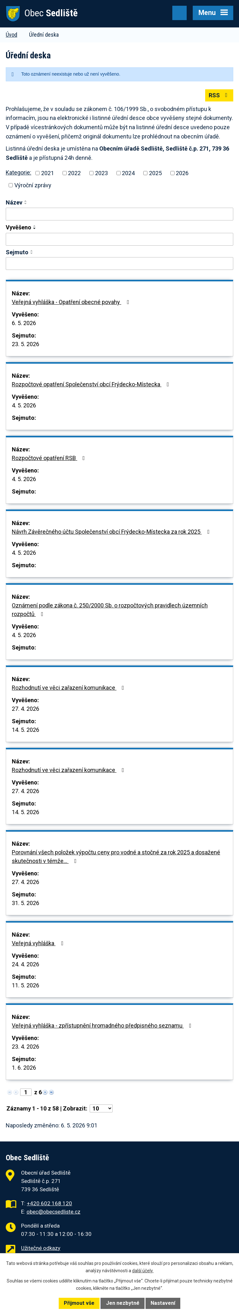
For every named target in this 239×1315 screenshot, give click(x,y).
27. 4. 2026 (25, 708)
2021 (47, 173)
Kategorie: (18, 172)
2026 (182, 173)
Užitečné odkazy (40, 1248)
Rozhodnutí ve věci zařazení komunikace (69, 687)
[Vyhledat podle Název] (119, 214)
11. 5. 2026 (25, 985)
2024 (128, 173)
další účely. (142, 1270)
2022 (74, 173)
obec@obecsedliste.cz (53, 1211)
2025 (155, 173)
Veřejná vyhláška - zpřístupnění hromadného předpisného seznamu (103, 1025)
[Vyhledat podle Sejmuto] (119, 263)
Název (14, 202)
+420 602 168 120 (49, 1203)
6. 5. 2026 (24, 323)
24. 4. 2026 (25, 964)
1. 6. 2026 (24, 1067)
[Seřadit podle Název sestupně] (25, 203)
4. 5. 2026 (24, 405)
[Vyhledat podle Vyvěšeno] (119, 239)
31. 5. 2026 (25, 903)
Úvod (11, 34)
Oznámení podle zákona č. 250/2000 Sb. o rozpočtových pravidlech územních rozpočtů (110, 609)
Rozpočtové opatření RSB (49, 458)
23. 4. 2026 (25, 1046)
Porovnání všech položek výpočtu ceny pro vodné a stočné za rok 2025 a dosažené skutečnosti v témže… (116, 856)
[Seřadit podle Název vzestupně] (25, 201)
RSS (219, 95)
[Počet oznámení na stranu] (101, 1108)
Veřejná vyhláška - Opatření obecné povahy (71, 302)
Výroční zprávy (32, 185)
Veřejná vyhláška (39, 943)
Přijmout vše (79, 1303)
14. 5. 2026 (25, 729)
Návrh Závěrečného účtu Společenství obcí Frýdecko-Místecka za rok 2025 (112, 531)
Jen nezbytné (122, 1303)
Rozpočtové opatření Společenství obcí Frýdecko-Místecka (92, 384)
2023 (101, 173)
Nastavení (163, 1303)
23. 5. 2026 (25, 344)
